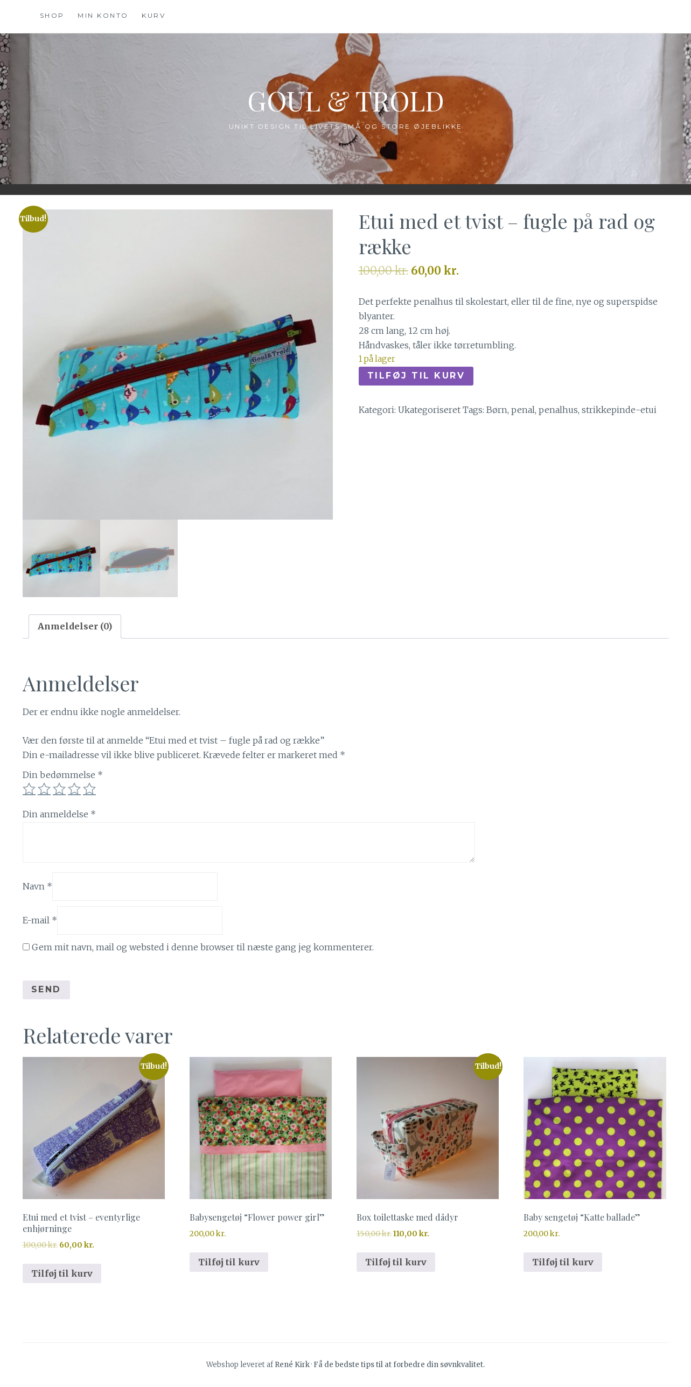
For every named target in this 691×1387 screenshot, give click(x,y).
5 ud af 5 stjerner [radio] (89, 788)
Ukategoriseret (429, 409)
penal (523, 409)
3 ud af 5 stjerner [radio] (59, 788)
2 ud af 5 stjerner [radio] (44, 788)
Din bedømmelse (63, 774)
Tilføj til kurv (416, 375)
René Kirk (292, 1364)
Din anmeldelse (59, 814)
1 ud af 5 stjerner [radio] (29, 788)
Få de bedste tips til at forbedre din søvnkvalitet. (399, 1364)
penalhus (558, 409)
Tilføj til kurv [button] (62, 1273)
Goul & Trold (345, 100)
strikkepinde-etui (619, 409)
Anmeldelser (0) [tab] (75, 626)
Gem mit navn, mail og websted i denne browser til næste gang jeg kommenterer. (203, 947)
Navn (37, 886)
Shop (52, 15)
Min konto (103, 15)
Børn (496, 409)
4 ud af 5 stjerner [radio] (74, 788)
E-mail (40, 920)
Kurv (153, 15)
